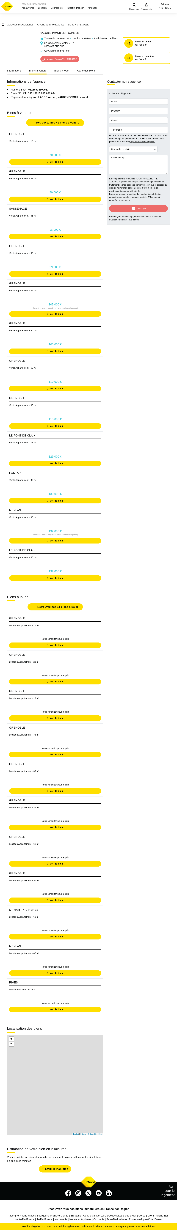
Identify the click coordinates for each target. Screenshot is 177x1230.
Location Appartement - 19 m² (24, 698)
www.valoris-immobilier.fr (56, 50)
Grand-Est (162, 1215)
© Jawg (83, 1134)
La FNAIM (109, 1226)
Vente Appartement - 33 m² (22, 178)
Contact (48, 1226)
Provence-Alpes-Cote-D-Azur (146, 1219)
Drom (151, 1215)
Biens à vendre (38, 70)
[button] (28, 8)
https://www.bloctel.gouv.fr (142, 141)
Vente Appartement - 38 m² (22, 517)
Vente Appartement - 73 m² (22, 442)
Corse (141, 1215)
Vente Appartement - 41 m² (22, 215)
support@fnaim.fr (131, 191)
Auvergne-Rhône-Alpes (21, 1215)
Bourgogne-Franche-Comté (52, 1215)
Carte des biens (86, 70)
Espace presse (126, 1226)
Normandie (61, 1219)
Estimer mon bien (56, 1169)
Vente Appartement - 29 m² (22, 290)
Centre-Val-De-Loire (94, 1215)
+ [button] (11, 1039)
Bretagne (76, 1215)
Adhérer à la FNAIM (165, 6)
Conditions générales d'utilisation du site (78, 1226)
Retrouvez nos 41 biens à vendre (57, 122)
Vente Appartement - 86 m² (22, 480)
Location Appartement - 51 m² (24, 880)
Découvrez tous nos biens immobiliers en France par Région (89, 1209)
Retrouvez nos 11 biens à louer (57, 607)
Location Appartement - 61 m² (24, 844)
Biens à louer (61, 70)
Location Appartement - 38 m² (24, 771)
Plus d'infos (133, 219)
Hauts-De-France (24, 1219)
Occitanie (98, 1219)
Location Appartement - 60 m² (24, 917)
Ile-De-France (44, 1219)
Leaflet (76, 1134)
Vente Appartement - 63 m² (22, 253)
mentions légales (130, 197)
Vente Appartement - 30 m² (22, 330)
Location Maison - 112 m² (22, 989)
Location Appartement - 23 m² (24, 662)
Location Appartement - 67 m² (24, 953)
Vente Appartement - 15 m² (22, 141)
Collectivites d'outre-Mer (122, 1215)
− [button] (11, 1044)
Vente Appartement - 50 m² (22, 368)
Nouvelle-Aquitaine (80, 1219)
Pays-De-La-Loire (116, 1219)
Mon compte (146, 9)
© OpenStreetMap (95, 1134)
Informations (14, 70)
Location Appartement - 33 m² (24, 734)
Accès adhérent (146, 1226)
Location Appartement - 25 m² (24, 625)
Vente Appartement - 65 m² (22, 405)
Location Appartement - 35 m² (24, 807)
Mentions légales (31, 1226)
